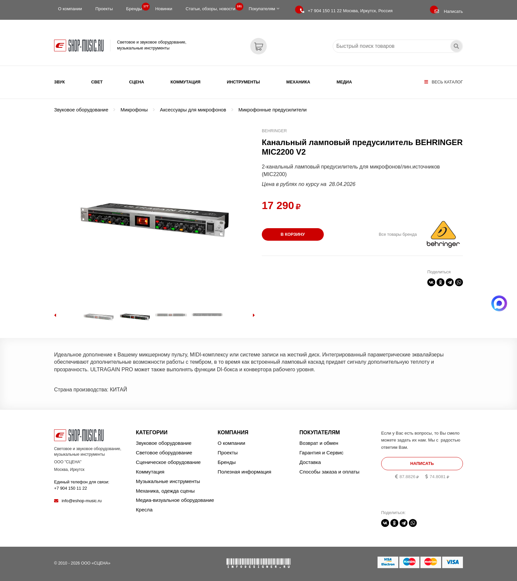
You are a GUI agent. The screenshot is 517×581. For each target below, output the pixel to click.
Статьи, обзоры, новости (212, 7)
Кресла (144, 509)
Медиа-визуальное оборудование (175, 500)
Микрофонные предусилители (272, 109)
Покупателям (264, 8)
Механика (298, 81)
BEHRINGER (274, 130)
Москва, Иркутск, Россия (346, 10)
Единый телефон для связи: (81, 484)
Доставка (310, 462)
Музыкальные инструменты (168, 481)
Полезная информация (244, 471)
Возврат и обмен (318, 443)
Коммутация (185, 81)
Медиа (344, 81)
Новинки (163, 8)
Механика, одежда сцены (165, 491)
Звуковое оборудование (81, 109)
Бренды (136, 7)
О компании (70, 8)
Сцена (136, 81)
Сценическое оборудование (168, 462)
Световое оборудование (164, 452)
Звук (59, 81)
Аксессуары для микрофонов (193, 109)
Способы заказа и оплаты (329, 471)
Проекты (104, 8)
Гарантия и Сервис (321, 452)
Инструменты (243, 81)
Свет (97, 81)
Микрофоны (134, 109)
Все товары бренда (398, 234)
